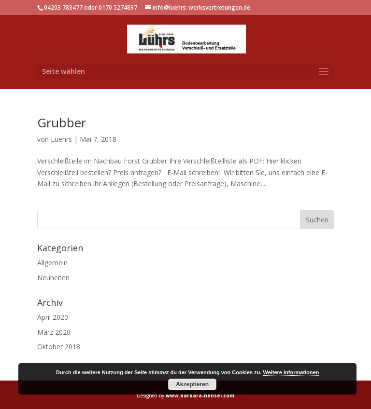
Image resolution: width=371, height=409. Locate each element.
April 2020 (52, 317)
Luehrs (61, 139)
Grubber (61, 122)
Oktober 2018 (58, 346)
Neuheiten (53, 277)
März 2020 (54, 332)
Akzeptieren (192, 384)
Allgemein (52, 262)
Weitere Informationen (291, 372)
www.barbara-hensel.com (200, 395)
